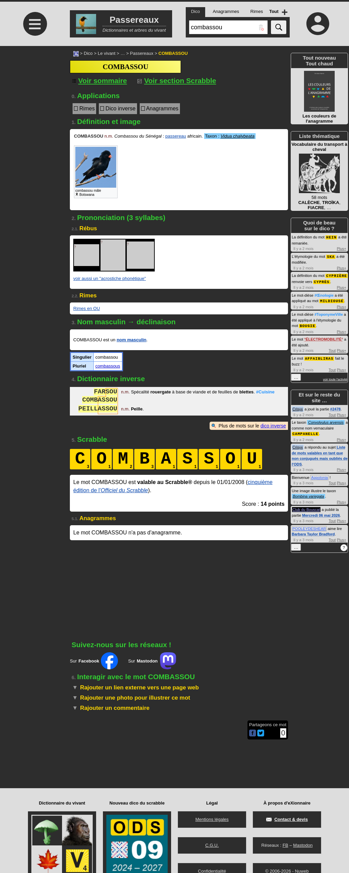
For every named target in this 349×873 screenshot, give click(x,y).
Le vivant (107, 53)
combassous (107, 366)
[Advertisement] (34, 103)
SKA (331, 256)
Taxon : (230, 136)
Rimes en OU (86, 308)
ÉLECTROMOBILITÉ (324, 337)
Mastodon (303, 845)
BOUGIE (307, 323)
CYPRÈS (322, 280)
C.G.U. (212, 845)
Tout (332, 348)
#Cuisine (265, 392)
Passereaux (141, 53)
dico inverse (273, 425)
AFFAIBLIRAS (319, 356)
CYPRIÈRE (336, 274)
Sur (94, 660)
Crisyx (297, 407)
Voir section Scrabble (176, 80)
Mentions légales (212, 819)
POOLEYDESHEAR (309, 526)
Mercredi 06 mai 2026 (321, 513)
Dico (88, 53)
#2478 (335, 407)
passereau (175, 136)
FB (285, 845)
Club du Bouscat (306, 507)
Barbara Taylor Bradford (313, 531)
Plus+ (341, 248)
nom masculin (131, 339)
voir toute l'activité (335, 377)
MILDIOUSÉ (331, 299)
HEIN (331, 236)
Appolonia (319, 475)
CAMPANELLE (305, 431)
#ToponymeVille (329, 313)
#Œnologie (324, 294)
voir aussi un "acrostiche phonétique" (109, 278)
